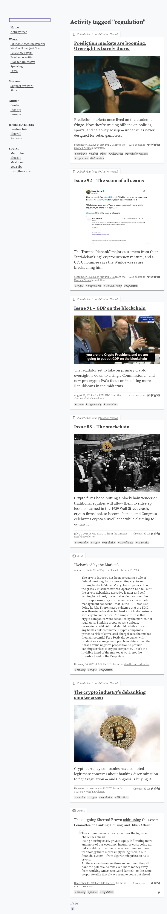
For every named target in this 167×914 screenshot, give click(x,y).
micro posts (81, 886)
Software (16, 186)
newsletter (27, 92)
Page (117, 906)
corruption (82, 542)
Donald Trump (114, 285)
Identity (15, 158)
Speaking (16, 114)
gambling (81, 153)
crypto (80, 285)
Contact (15, 153)
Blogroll (15, 182)
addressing (132, 819)
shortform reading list (136, 664)
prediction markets (137, 153)
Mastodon (17, 210)
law (104, 153)
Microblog (17, 201)
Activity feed (18, 80)
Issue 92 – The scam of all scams (109, 180)
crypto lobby (94, 285)
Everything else (20, 219)
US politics (98, 158)
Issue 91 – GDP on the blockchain (110, 308)
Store (13, 138)
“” (96, 564)
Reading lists (18, 177)
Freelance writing (22, 105)
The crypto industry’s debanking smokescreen (110, 695)
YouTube (16, 215)
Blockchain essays (22, 110)
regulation (82, 158)
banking (80, 669)
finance (94, 892)
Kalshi (94, 153)
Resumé (15, 162)
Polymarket (116, 153)
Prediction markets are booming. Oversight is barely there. (110, 46)
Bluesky (15, 206)
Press (14, 119)
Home (14, 76)
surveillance (126, 542)
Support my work (21, 134)
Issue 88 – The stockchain (102, 426)
